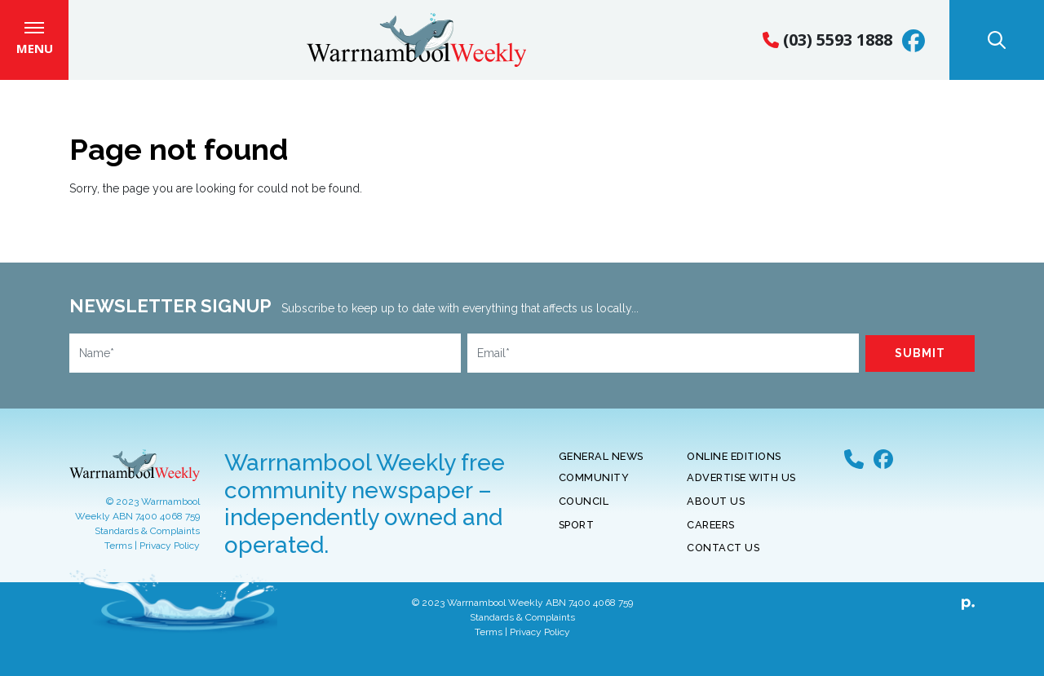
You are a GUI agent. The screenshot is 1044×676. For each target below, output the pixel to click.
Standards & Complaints (147, 542)
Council (584, 512)
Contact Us (723, 559)
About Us (716, 512)
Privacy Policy (169, 557)
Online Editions (734, 468)
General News (601, 468)
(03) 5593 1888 (827, 45)
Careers (711, 535)
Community (594, 489)
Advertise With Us (741, 489)
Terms (118, 557)
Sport (577, 535)
